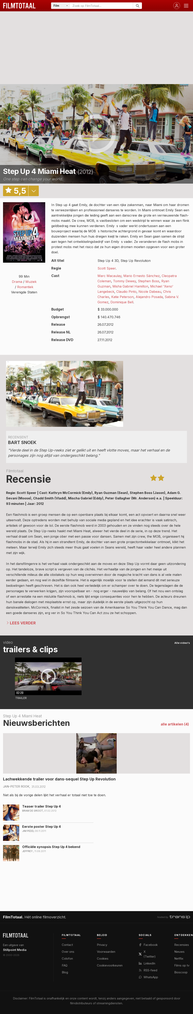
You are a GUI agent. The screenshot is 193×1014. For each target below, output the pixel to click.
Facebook (148, 945)
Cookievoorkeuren (110, 965)
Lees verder (23, 623)
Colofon (67, 958)
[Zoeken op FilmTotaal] (101, 5)
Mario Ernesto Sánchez (141, 276)
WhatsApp (148, 977)
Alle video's (182, 642)
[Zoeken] (137, 5)
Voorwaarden (106, 952)
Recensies (181, 945)
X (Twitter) (147, 954)
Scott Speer (107, 268)
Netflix (178, 958)
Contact (67, 945)
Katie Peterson (122, 297)
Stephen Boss (148, 281)
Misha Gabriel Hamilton (130, 286)
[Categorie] (60, 5)
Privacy (102, 945)
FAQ (64, 965)
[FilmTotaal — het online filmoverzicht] (15, 935)
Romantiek (25, 287)
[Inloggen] (176, 5)
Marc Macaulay (109, 276)
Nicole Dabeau (149, 292)
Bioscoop (181, 972)
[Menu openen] (186, 5)
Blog (65, 972)
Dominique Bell (121, 302)
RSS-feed (148, 970)
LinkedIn (147, 963)
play (96, 134)
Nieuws (179, 952)
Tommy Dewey (124, 281)
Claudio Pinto (126, 292)
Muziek (31, 282)
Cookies (102, 958)
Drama (17, 282)
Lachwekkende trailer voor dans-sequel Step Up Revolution (59, 779)
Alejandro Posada (149, 297)
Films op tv (181, 965)
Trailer (21, 698)
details (33, 191)
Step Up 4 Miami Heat (39, 171)
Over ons (68, 952)
